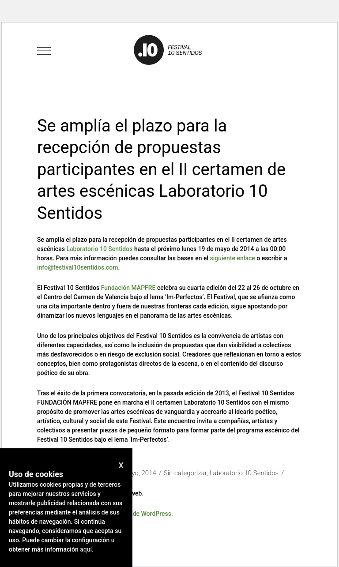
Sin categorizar (185, 473)
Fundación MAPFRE (128, 287)
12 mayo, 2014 (134, 473)
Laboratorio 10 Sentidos (99, 248)
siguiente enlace (232, 258)
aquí (86, 549)
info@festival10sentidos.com (77, 267)
